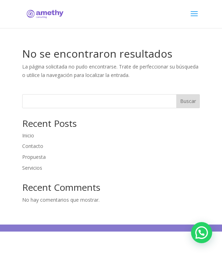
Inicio (28, 135)
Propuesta (34, 157)
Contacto (32, 146)
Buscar (188, 101)
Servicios (32, 167)
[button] (201, 232)
